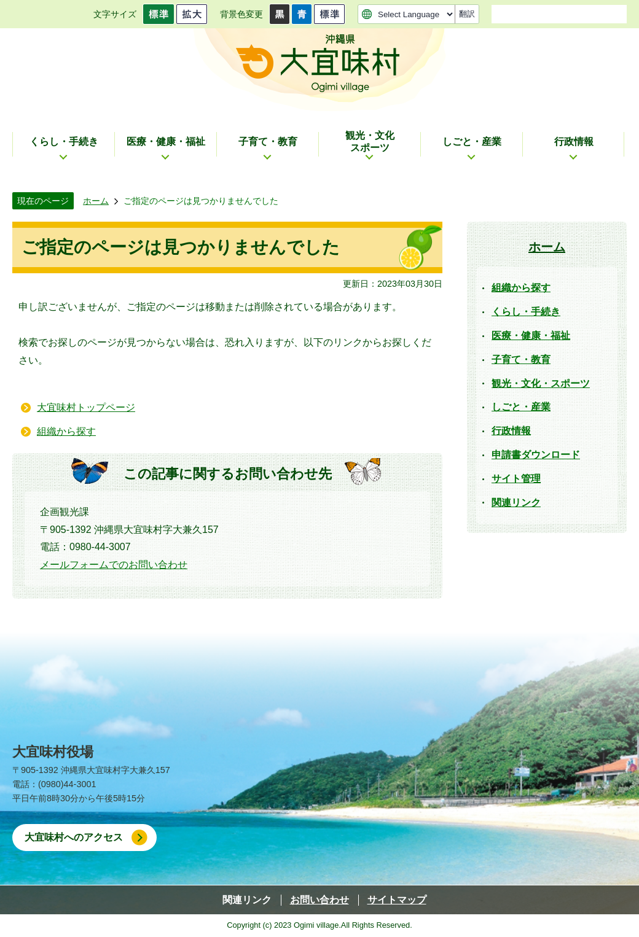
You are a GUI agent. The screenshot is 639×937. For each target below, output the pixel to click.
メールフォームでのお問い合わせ (113, 564)
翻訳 (467, 13)
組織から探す (66, 431)
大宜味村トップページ (86, 407)
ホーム (96, 201)
